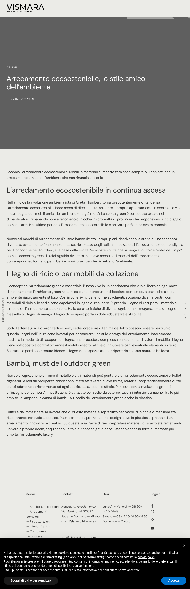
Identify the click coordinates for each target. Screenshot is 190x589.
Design (12, 67)
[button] (184, 545)
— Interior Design (38, 526)
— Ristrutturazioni (38, 521)
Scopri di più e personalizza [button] (31, 580)
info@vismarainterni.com (78, 537)
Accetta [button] (173, 580)
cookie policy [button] (146, 557)
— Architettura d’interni (42, 507)
